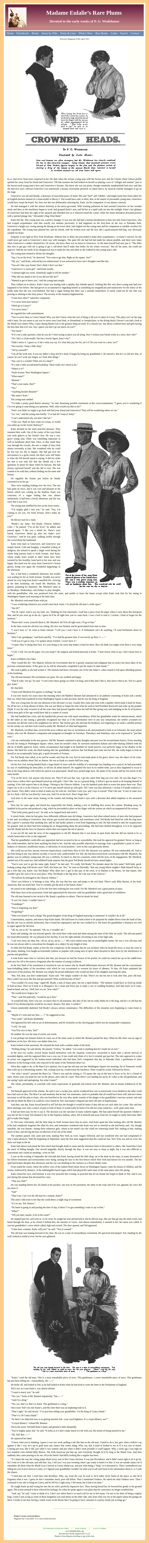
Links (114, 33)
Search (124, 33)
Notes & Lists (68, 33)
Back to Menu (80, 1528)
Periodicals (22, 33)
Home (10, 33)
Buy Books (101, 33)
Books (35, 33)
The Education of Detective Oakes (56, 1528)
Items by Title (49, 33)
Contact (135, 33)
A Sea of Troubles (99, 1528)
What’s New (85, 33)
